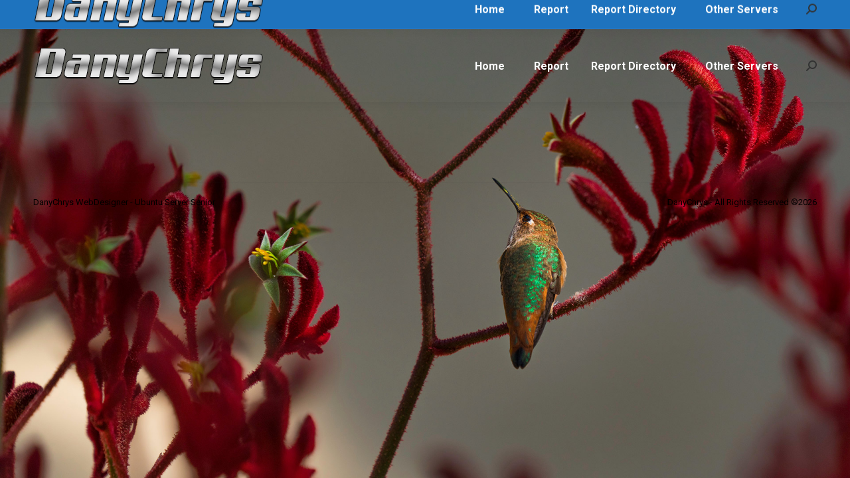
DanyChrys (257, 15)
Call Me (57, 15)
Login (798, 15)
